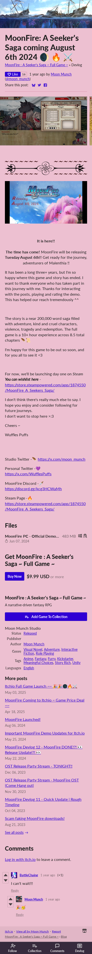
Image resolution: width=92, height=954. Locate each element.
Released (30, 633)
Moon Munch (61, 74)
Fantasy (40, 659)
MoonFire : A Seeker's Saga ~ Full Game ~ (36, 65)
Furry (51, 659)
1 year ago (47, 875)
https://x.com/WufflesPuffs (28, 473)
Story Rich (63, 663)
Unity (76, 663)
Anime (28, 659)
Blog (64, 936)
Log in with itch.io (20, 859)
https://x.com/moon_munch (61, 459)
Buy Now (15, 576)
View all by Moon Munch (32, 931)
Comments (57, 948)
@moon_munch (18, 79)
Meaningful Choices (38, 663)
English (29, 668)
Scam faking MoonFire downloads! (35, 818)
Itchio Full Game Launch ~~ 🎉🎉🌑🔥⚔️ (41, 686)
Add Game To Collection (46, 617)
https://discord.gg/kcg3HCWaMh (33, 488)
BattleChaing (29, 875)
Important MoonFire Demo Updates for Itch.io (45, 733)
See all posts (14, 833)
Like (13, 74)
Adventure (52, 649)
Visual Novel (33, 649)
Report (56, 931)
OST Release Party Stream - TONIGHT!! (38, 766)
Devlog (79, 948)
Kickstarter (65, 659)
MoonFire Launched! (22, 719)
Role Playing (45, 653)
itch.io (9, 931)
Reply (15, 890)
